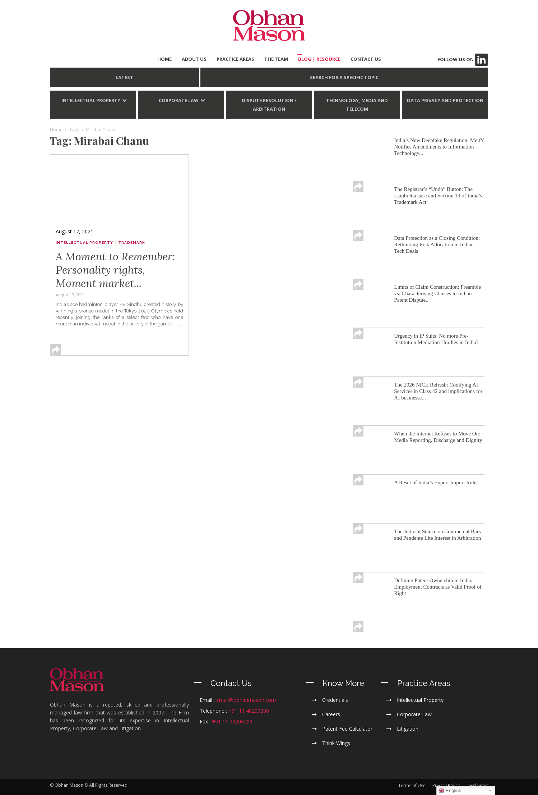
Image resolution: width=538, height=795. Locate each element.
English (450, 791)
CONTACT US (366, 59)
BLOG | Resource (319, 59)
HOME (164, 59)
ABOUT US (194, 59)
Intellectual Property (90, 100)
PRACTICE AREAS (235, 59)
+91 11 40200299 (232, 721)
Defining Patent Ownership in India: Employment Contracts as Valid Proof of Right (437, 586)
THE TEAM (276, 59)
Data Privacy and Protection (445, 100)
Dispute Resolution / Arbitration (269, 104)
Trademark (131, 243)
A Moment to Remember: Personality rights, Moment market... (115, 270)
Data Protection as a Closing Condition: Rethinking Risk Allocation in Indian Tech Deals (437, 244)
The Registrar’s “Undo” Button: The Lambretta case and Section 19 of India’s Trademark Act (438, 195)
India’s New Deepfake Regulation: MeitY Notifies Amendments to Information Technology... (439, 146)
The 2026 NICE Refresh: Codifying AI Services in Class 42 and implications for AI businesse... (438, 391)
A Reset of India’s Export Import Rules (436, 482)
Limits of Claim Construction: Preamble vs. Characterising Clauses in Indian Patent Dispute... (437, 293)
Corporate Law (179, 100)
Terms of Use (412, 785)
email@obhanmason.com (246, 699)
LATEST (124, 77)
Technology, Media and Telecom (357, 104)
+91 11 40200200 (248, 710)
